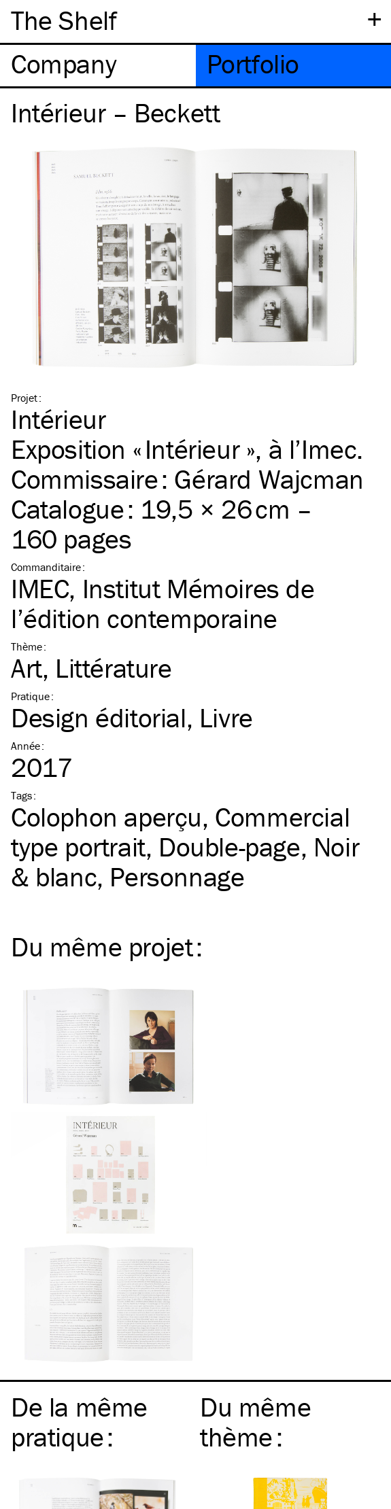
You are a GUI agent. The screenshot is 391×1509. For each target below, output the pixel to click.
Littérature (113, 667)
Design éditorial (98, 717)
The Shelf (63, 20)
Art (26, 667)
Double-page (229, 846)
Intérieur (58, 419)
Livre (226, 717)
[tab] (98, 65)
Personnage (176, 876)
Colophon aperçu (106, 816)
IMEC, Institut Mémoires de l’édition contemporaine (163, 603)
